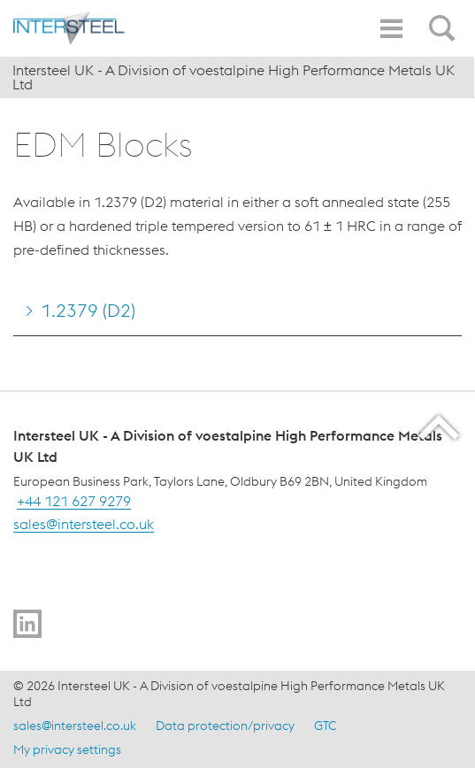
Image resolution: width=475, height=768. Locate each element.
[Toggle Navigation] (391, 29)
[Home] (92, 28)
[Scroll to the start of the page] (440, 427)
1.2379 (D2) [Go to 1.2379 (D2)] (88, 310)
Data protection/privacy (225, 725)
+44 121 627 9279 (74, 501)
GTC (325, 725)
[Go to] (27, 624)
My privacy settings (67, 749)
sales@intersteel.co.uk (83, 524)
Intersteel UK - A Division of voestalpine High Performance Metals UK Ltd (233, 77)
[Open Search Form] (445, 18)
